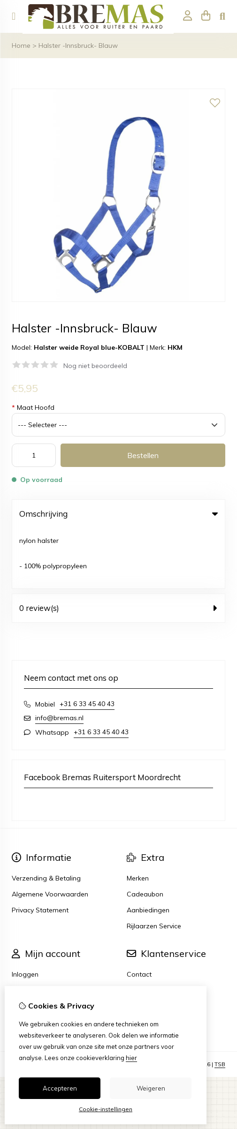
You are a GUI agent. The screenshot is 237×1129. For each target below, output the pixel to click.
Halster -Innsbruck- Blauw (78, 45)
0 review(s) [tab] (118, 547)
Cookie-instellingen (105, 1109)
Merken (138, 817)
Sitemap (140, 945)
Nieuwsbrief (30, 961)
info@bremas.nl (59, 657)
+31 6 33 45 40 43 (87, 643)
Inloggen (25, 914)
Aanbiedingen (148, 849)
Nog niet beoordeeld (95, 365)
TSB (219, 1003)
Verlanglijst (29, 945)
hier (131, 1057)
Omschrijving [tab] (118, 514)
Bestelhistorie (32, 930)
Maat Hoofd (33, 407)
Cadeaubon (145, 833)
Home (21, 45)
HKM (175, 347)
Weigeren (151, 1088)
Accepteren (60, 1088)
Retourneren (146, 930)
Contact (139, 914)
